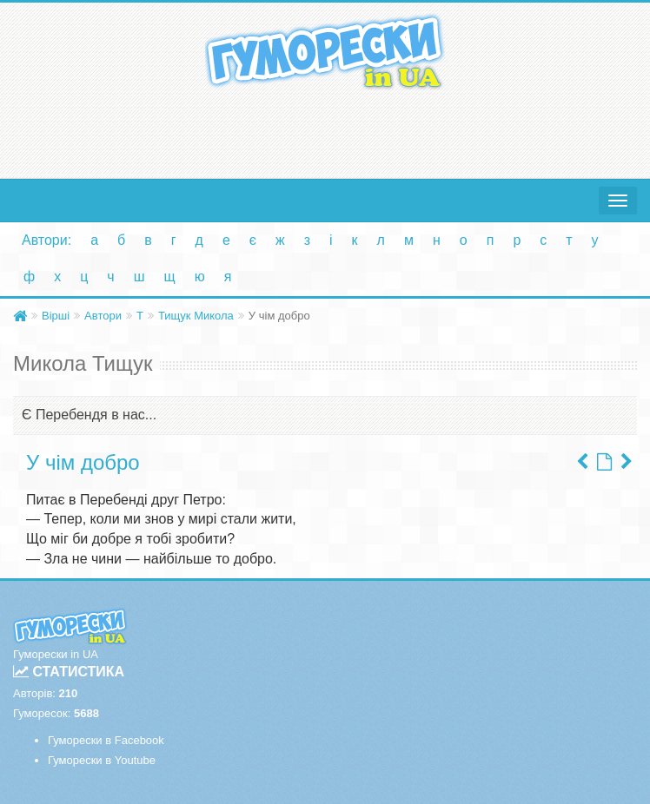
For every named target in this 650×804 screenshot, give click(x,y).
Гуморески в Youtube (102, 760)
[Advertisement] (325, 130)
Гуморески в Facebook (106, 740)
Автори (103, 315)
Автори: (46, 240)
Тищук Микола (196, 315)
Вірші (56, 315)
